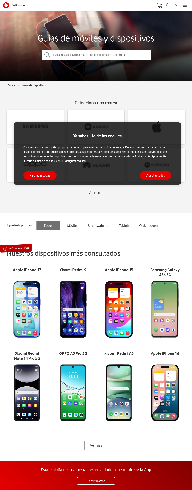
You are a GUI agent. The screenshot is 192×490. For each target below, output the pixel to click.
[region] (97, 153)
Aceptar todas (155, 175)
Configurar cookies (74, 161)
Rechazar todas (40, 175)
